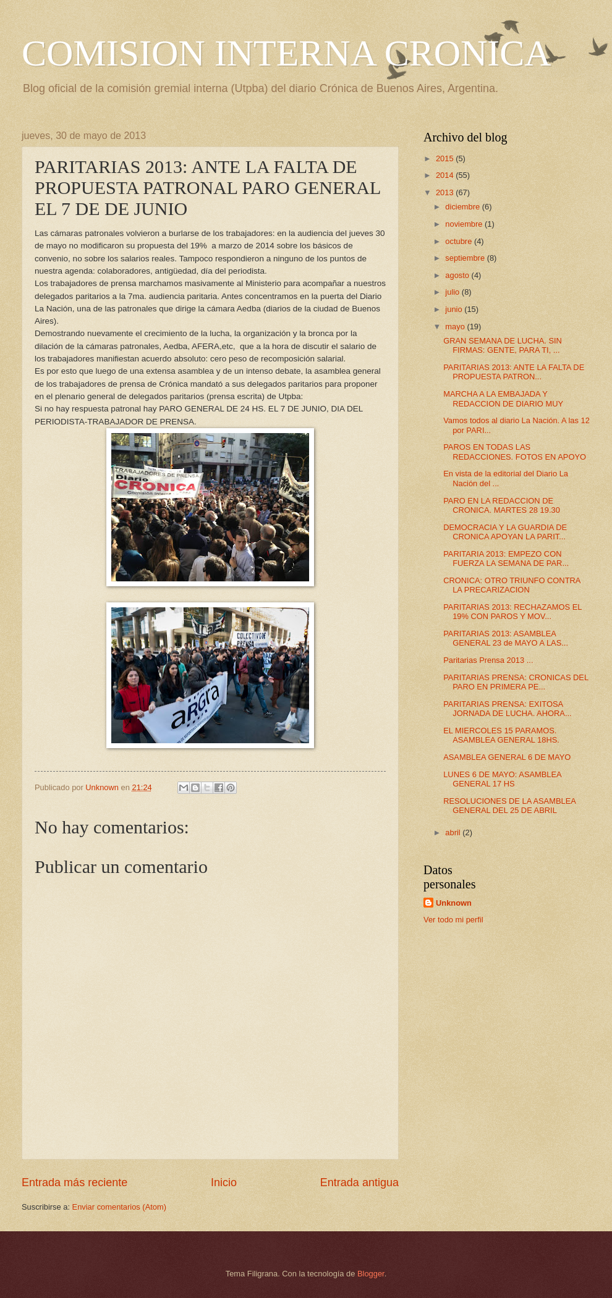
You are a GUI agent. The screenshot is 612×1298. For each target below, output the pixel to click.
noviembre (465, 224)
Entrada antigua (359, 1182)
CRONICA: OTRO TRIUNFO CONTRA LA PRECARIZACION (511, 585)
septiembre (466, 258)
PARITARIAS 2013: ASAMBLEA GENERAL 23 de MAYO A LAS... (505, 638)
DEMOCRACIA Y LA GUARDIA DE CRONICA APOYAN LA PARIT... (505, 532)
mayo (456, 326)
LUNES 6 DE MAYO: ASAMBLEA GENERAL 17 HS (502, 779)
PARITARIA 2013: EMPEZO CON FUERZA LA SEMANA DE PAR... (506, 558)
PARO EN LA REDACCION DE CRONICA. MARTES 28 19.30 (501, 505)
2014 (446, 175)
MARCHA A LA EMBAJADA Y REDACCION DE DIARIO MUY (503, 398)
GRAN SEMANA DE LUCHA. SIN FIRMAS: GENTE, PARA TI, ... (502, 345)
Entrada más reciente (74, 1182)
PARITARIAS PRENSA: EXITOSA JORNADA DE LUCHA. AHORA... (507, 708)
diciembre (463, 206)
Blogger (371, 1273)
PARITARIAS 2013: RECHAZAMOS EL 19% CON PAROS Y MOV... (512, 611)
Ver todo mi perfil (453, 919)
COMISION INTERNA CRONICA (286, 53)
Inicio (224, 1182)
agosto (458, 275)
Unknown (454, 903)
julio (453, 292)
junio (454, 309)
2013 (446, 192)
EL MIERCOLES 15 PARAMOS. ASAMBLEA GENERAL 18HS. (501, 735)
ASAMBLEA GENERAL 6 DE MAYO (507, 757)
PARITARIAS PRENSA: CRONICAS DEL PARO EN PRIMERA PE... (515, 682)
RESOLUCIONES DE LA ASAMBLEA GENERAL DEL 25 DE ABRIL (509, 805)
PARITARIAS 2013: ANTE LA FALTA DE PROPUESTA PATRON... (513, 372)
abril (453, 832)
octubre (459, 241)
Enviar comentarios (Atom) (119, 1207)
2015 (446, 158)
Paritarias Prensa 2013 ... (488, 660)
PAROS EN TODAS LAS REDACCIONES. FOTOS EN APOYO (514, 451)
